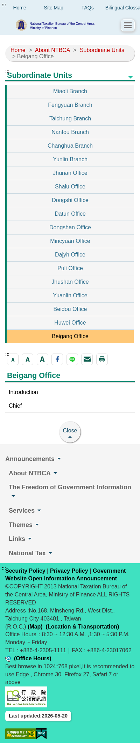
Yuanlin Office (70, 295)
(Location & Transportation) (82, 627)
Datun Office (70, 214)
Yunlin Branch (70, 159)
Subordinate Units (102, 50)
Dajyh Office (70, 255)
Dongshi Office (70, 200)
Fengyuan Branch (70, 105)
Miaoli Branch (70, 91)
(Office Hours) (32, 658)
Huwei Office (70, 323)
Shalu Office (70, 187)
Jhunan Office (70, 173)
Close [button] (70, 430)
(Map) (35, 627)
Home (18, 50)
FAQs (88, 7)
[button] (128, 25)
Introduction (23, 392)
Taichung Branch (70, 118)
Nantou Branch (70, 132)
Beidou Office (70, 309)
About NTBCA (52, 50)
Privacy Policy (69, 571)
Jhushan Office (70, 282)
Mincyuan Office (70, 241)
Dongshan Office (70, 227)
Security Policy (25, 571)
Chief (15, 406)
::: (4, 4)
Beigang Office (70, 336)
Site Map (53, 7)
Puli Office (70, 268)
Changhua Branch (70, 146)
